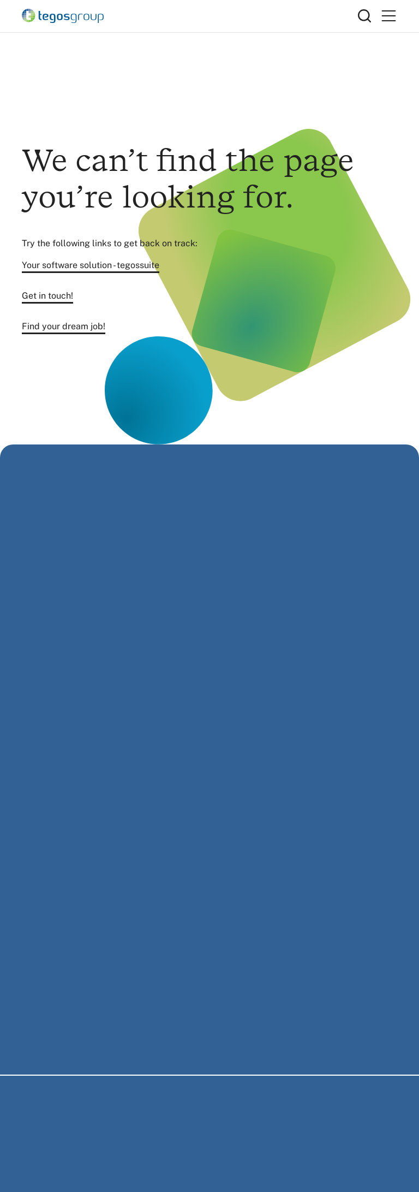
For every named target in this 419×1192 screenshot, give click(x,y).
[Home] (190, 16)
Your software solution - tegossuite (90, 265)
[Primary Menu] (388, 16)
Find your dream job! (63, 326)
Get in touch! (47, 295)
